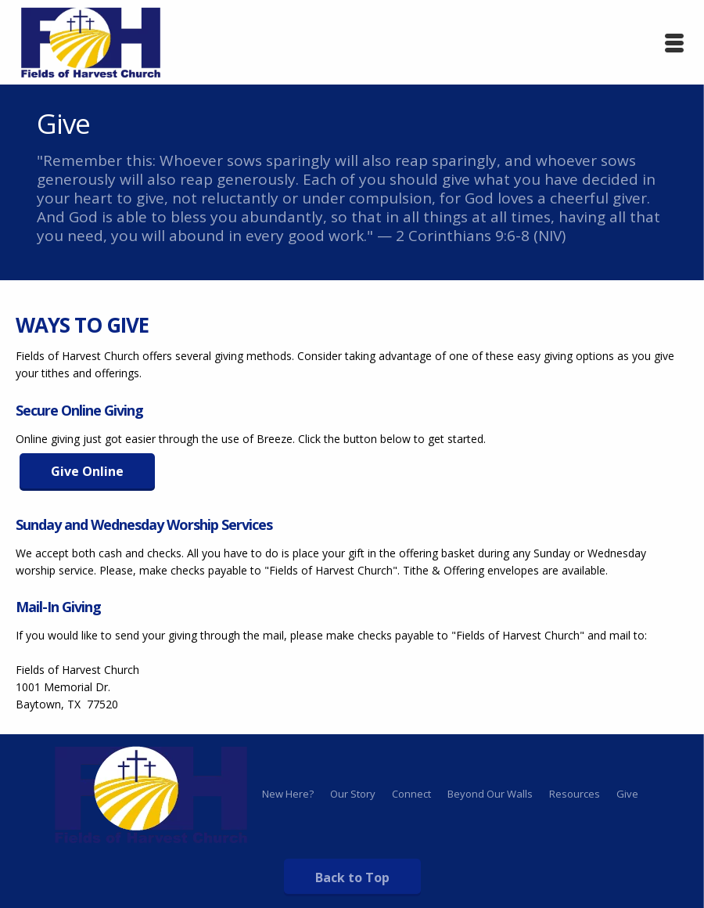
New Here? (288, 794)
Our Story (352, 794)
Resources (574, 794)
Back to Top (352, 877)
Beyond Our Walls (490, 794)
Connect (411, 794)
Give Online (87, 471)
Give (627, 794)
